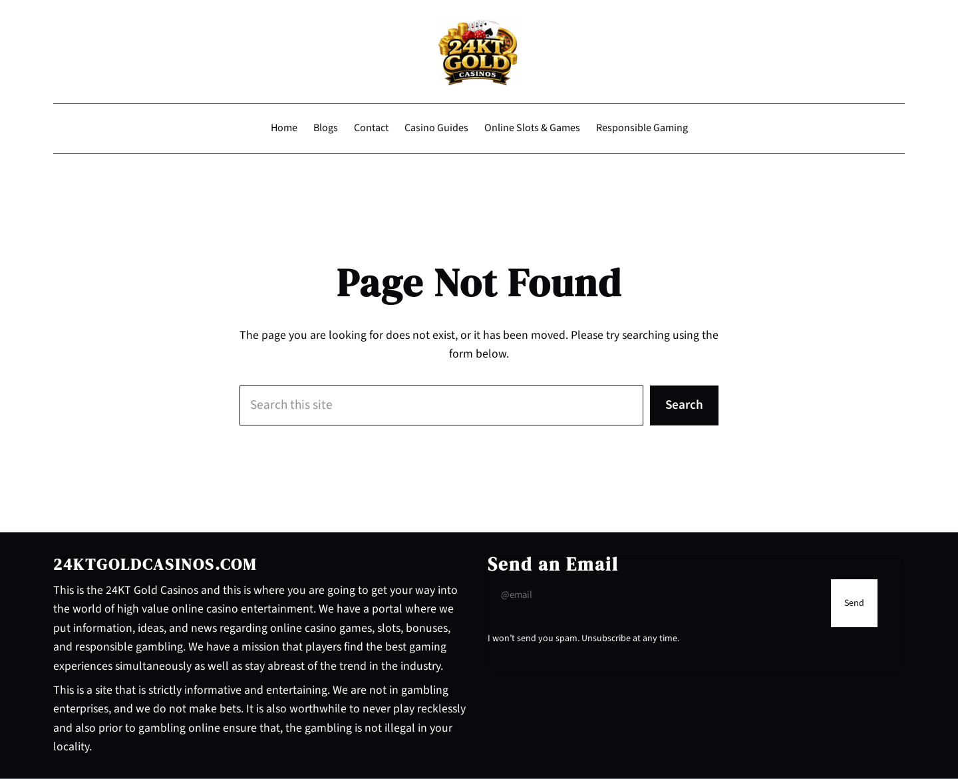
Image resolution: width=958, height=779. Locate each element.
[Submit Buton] (854, 603)
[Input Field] (656, 595)
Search (684, 404)
